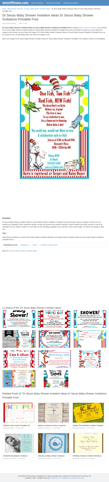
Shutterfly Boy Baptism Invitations (15, 456)
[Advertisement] (54, 58)
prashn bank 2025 (78, 478)
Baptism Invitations (44, 428)
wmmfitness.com (15, 3)
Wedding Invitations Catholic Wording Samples (90, 456)
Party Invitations (37, 3)
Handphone (24, 245)
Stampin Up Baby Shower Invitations (51, 456)
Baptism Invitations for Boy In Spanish (51, 425)
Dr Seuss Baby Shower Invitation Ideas (22, 251)
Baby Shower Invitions (9, 23)
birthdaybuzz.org (66, 478)
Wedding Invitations (71, 3)
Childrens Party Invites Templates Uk (16, 425)
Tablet (34, 245)
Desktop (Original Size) (49, 245)
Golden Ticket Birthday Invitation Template (88, 425)
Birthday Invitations (53, 3)
